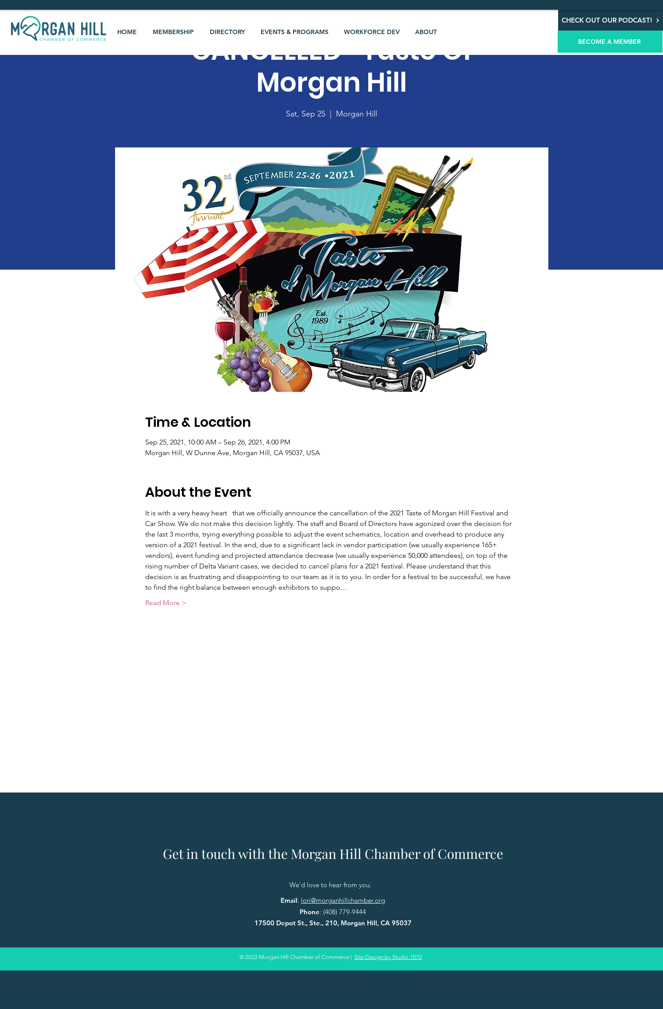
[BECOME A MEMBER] (610, 42)
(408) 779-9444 (344, 912)
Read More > (165, 603)
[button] (173, 32)
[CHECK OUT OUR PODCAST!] (610, 20)
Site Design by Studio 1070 (388, 957)
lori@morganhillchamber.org (343, 900)
